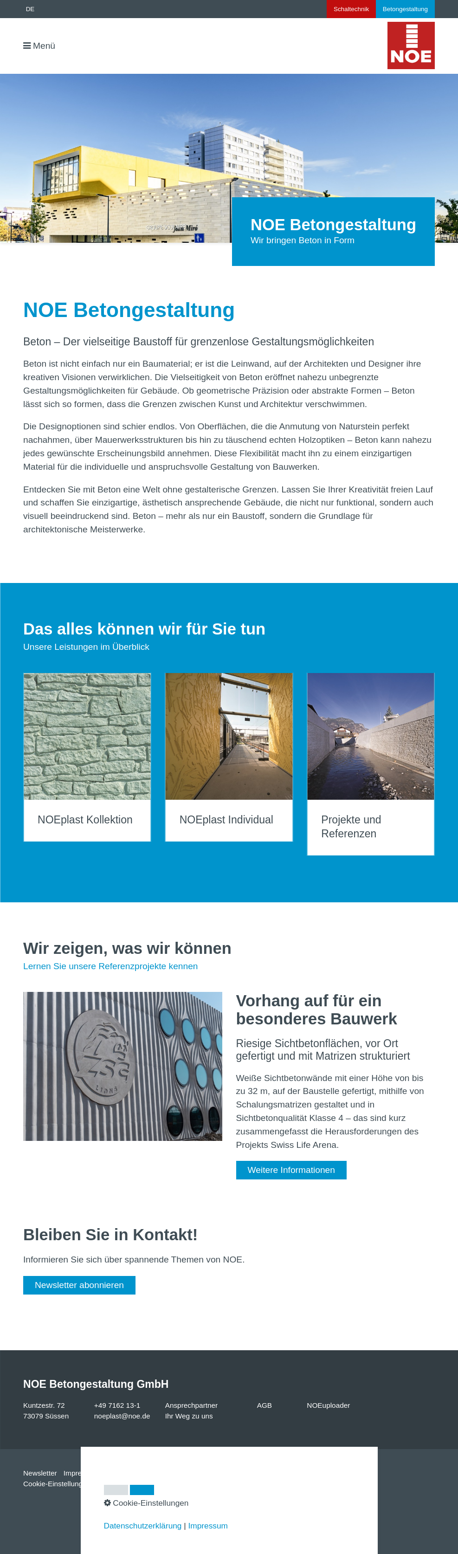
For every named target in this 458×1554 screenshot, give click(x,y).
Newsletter (40, 1473)
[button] (291, 1170)
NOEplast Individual (229, 757)
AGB (264, 1405)
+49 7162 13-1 (117, 1405)
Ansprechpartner (191, 1405)
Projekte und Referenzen (370, 764)
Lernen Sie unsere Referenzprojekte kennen (110, 966)
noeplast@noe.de (122, 1416)
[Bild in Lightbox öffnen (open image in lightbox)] (122, 1066)
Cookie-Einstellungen (56, 1484)
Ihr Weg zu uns (189, 1416)
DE (30, 9)
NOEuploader (328, 1405)
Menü (44, 46)
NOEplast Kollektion (87, 757)
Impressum (81, 1473)
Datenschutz (125, 1473)
